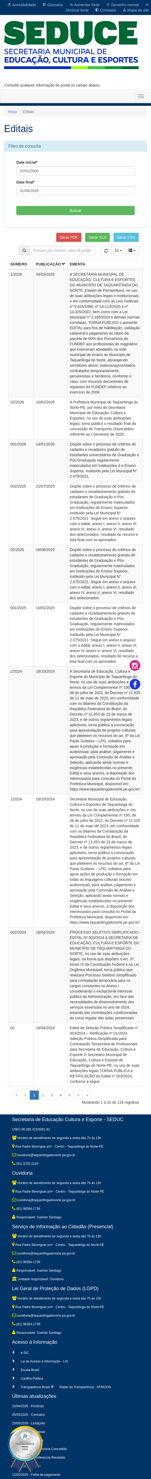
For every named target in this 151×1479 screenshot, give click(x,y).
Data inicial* (26, 162)
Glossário (53, 5)
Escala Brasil (30, 1370)
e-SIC (25, 1353)
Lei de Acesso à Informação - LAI (44, 1361)
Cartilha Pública (32, 1378)
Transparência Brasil (35, 1387)
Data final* (25, 182)
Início (12, 112)
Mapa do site (136, 10)
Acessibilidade (21, 5)
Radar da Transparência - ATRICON (85, 1387)
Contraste (105, 10)
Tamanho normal (122, 5)
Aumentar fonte (84, 5)
